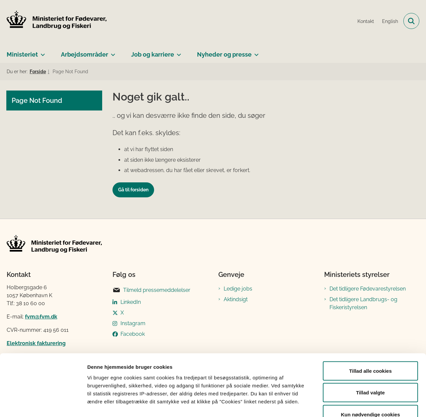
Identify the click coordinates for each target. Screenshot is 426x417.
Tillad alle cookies (370, 329)
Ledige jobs (238, 289)
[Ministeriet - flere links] (41, 52)
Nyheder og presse (224, 54)
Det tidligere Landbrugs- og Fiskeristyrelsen (363, 303)
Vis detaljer (345, 404)
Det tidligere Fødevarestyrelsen (367, 289)
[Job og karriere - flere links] (177, 52)
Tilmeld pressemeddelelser (151, 290)
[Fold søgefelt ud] (411, 21)
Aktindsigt (236, 299)
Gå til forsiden (133, 189)
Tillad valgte (370, 351)
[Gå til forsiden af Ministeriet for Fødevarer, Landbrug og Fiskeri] (56, 21)
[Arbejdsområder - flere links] (111, 52)
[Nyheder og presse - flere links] (255, 52)
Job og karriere (152, 54)
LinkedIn (130, 302)
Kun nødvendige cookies (370, 373)
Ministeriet (22, 54)
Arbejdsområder (84, 54)
